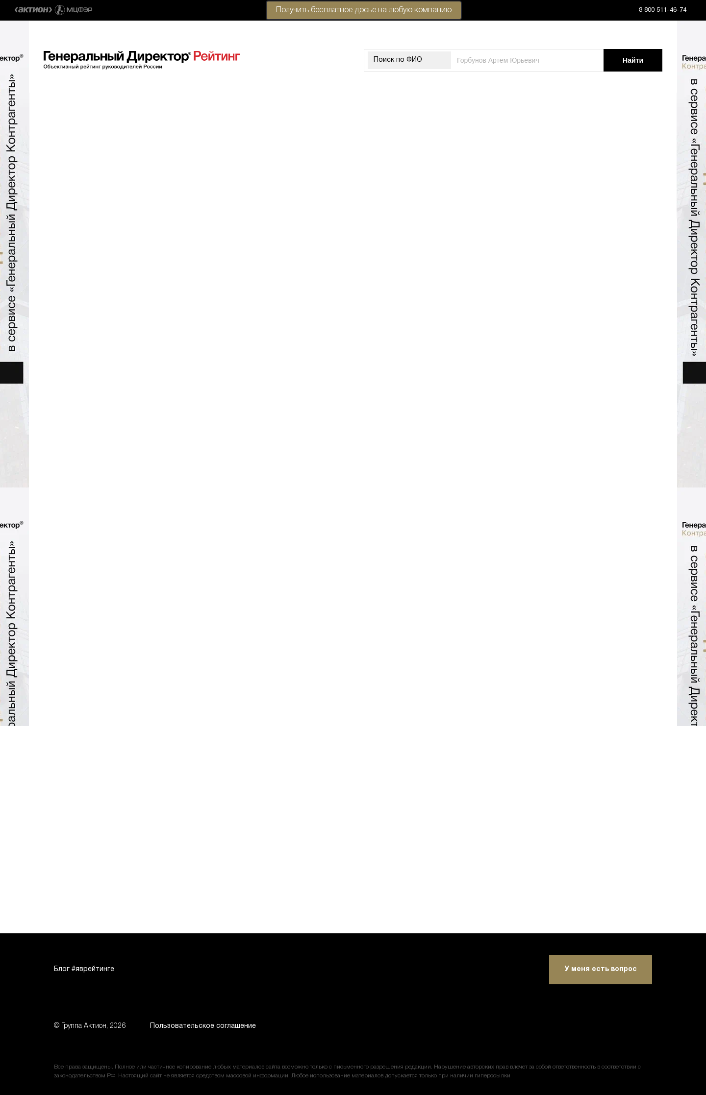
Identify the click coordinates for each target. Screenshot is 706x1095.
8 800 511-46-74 (662, 10)
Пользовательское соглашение (203, 1026)
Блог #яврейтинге (84, 969)
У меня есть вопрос (601, 969)
